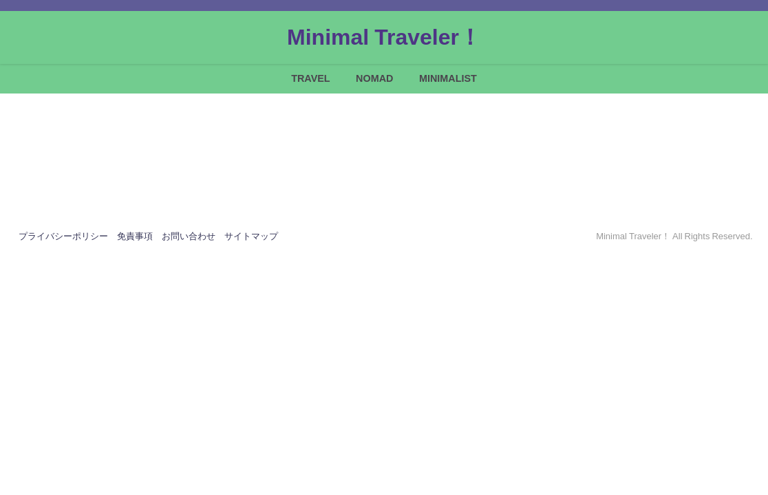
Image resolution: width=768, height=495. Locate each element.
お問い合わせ (188, 236)
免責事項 (135, 236)
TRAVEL (310, 78)
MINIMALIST (448, 78)
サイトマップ (251, 236)
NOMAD (374, 78)
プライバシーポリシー (63, 236)
